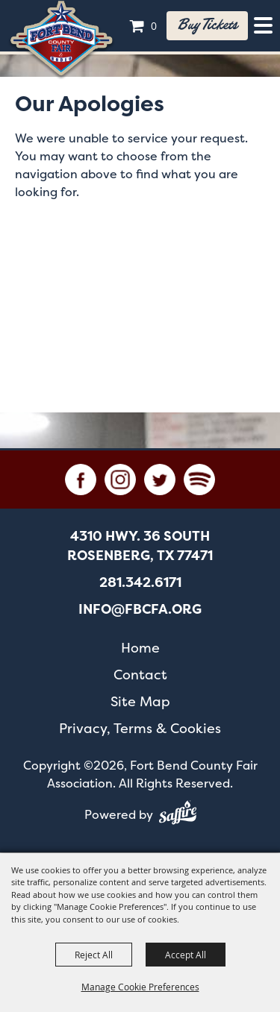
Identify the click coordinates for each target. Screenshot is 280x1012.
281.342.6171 (140, 582)
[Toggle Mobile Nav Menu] (263, 25)
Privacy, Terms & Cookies (140, 728)
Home (140, 647)
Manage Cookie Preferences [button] (140, 987)
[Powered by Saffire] (177, 815)
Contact (140, 674)
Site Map (140, 701)
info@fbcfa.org (140, 609)
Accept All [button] (185, 955)
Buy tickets (207, 25)
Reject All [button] (94, 955)
